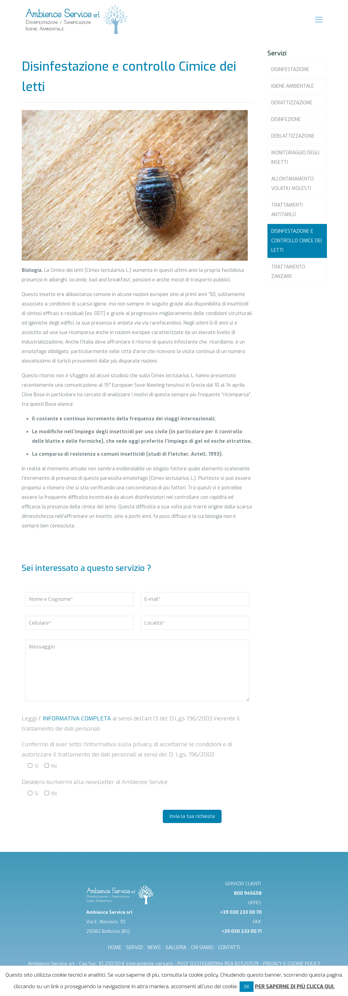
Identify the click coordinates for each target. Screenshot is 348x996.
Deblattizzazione (293, 136)
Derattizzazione (291, 103)
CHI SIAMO (202, 947)
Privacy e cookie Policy (291, 964)
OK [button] (246, 987)
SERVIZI (134, 947)
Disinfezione (286, 119)
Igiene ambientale (292, 86)
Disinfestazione (290, 69)
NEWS (154, 947)
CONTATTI (229, 947)
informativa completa (76, 718)
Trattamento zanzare (288, 272)
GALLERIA (176, 947)
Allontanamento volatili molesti (292, 184)
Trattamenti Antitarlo (287, 210)
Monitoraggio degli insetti (295, 157)
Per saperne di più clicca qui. (295, 986)
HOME (114, 947)
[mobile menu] (319, 19)
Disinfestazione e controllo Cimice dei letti (296, 241)
